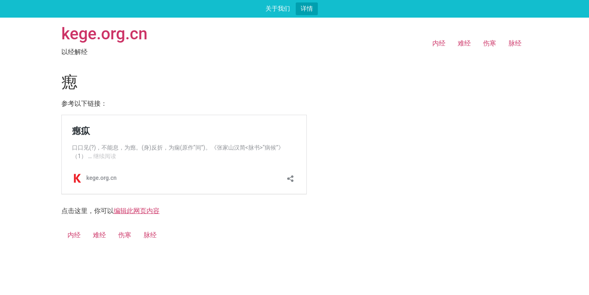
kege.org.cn (104, 33)
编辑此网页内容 (137, 211)
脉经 (515, 43)
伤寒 (489, 43)
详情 (307, 8)
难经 (464, 43)
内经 (438, 43)
